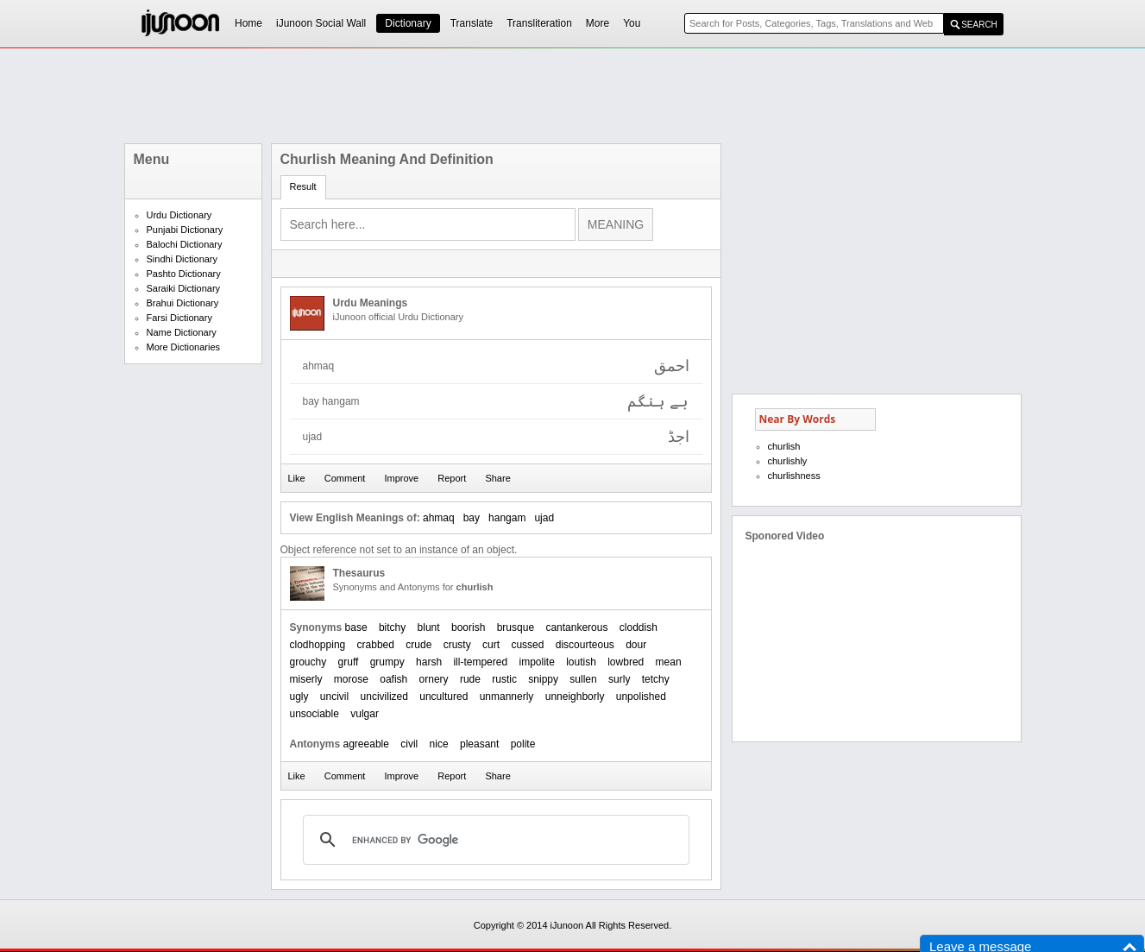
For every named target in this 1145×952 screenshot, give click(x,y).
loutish (581, 662)
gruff (348, 662)
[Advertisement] (572, 96)
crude (418, 645)
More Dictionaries (184, 347)
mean (669, 662)
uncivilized (384, 696)
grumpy (387, 662)
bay (471, 518)
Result (303, 186)
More (597, 23)
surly (619, 679)
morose (351, 679)
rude (470, 679)
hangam (506, 518)
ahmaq (439, 518)
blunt (429, 627)
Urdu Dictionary (179, 215)
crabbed (375, 645)
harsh (429, 662)
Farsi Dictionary (179, 317)
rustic (504, 679)
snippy (543, 679)
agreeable (366, 744)
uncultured (443, 696)
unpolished (641, 696)
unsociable (314, 714)
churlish (784, 446)
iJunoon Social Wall (321, 23)
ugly (299, 696)
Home (248, 23)
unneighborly (575, 696)
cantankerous (576, 627)
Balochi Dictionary (185, 244)
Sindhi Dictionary (182, 259)
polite (523, 744)
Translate (472, 23)
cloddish (638, 627)
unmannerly (507, 696)
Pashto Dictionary (184, 273)
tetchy (656, 679)
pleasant (479, 744)
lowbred (625, 662)
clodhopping (318, 645)
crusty (457, 645)
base (356, 627)
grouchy (308, 662)
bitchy (392, 627)
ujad (544, 518)
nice (439, 744)
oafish (393, 679)
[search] (493, 839)
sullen (582, 679)
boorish (468, 627)
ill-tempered (480, 662)
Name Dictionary (182, 332)
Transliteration (539, 23)
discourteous (585, 645)
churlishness (794, 475)
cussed (527, 645)
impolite (536, 662)
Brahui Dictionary (183, 303)
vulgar (364, 714)
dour (636, 645)
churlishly (788, 461)
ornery (434, 679)
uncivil (334, 696)
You (631, 23)
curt (491, 645)
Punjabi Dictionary (185, 229)
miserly (306, 679)
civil (409, 744)
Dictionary (408, 23)
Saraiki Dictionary (184, 288)
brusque (515, 627)
